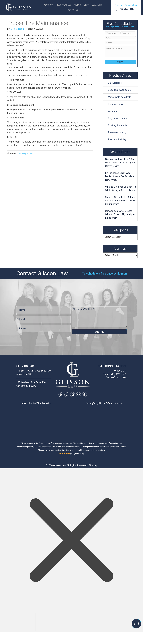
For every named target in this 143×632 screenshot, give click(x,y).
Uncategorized (25, 153)
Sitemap (93, 465)
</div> (18, 622)
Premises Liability (117, 132)
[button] (61, 394)
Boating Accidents (117, 125)
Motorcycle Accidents (119, 97)
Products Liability (117, 139)
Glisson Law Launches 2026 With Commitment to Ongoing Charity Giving (120, 162)
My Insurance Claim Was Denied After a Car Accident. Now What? (119, 176)
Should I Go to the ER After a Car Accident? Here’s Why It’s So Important (120, 200)
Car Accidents (115, 82)
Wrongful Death (116, 111)
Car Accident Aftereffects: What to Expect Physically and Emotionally (120, 214)
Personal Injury (115, 104)
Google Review (77, 453)
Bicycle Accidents (117, 118)
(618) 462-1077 (126, 9)
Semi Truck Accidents (119, 89)
